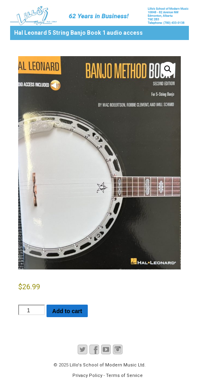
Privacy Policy (87, 375)
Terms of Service (124, 375)
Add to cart (67, 311)
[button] (168, 69)
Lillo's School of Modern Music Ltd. (107, 365)
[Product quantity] (31, 310)
